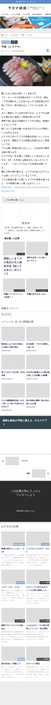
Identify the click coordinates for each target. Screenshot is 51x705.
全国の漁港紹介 (37, 14)
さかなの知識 (15, 14)
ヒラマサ (7, 314)
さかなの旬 (5, 14)
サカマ (25, 223)
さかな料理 (26, 14)
